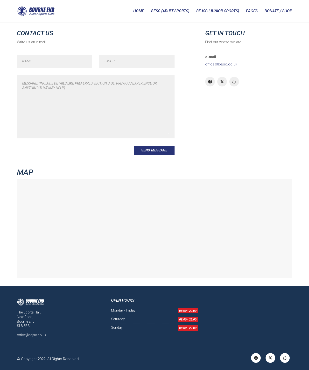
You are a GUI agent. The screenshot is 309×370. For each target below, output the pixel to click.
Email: (110, 61)
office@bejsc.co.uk (221, 64)
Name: (27, 61)
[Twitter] (222, 81)
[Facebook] (210, 81)
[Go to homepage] (36, 11)
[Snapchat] (234, 81)
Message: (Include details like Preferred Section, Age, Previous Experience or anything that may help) (89, 85)
